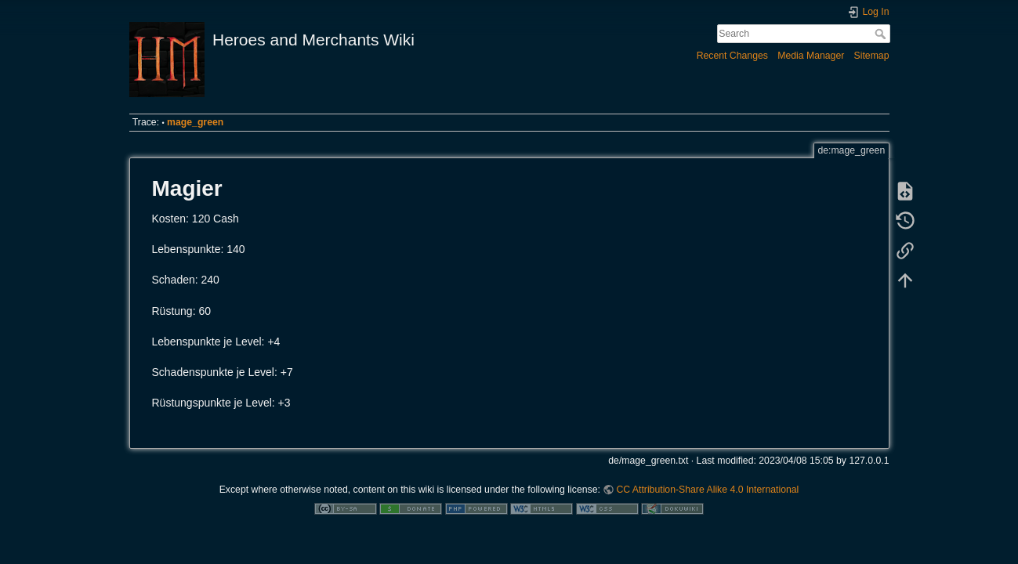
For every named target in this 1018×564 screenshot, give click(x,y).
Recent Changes (732, 55)
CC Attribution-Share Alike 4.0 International (707, 489)
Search (882, 33)
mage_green (195, 122)
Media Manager (810, 55)
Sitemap (871, 55)
